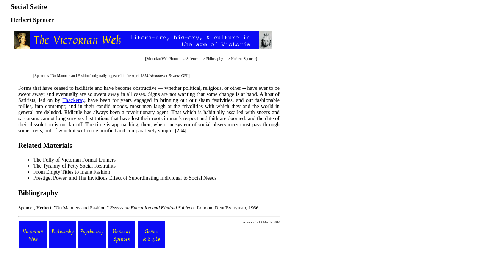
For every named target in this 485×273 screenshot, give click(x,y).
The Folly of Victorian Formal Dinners (74, 160)
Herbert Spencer (243, 58)
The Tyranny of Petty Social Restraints (74, 166)
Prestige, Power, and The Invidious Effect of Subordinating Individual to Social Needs (125, 178)
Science (192, 58)
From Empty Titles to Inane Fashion (71, 172)
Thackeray (73, 100)
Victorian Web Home (163, 58)
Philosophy (214, 58)
